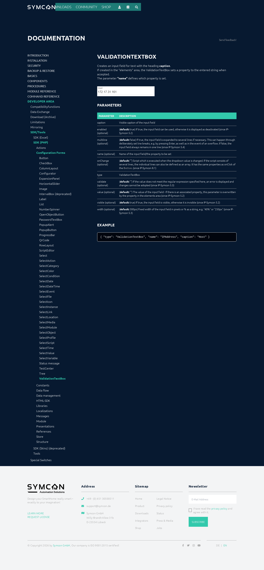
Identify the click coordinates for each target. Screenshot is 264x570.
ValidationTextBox (52, 378)
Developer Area (40, 101)
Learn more (35, 512)
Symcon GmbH (61, 545)
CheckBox (45, 162)
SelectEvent (47, 291)
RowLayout (46, 244)
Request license (38, 516)
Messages (42, 415)
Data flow (42, 389)
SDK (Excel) (40, 137)
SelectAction (47, 260)
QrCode (44, 239)
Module (41, 420)
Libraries (41, 405)
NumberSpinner (49, 208)
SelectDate (46, 280)
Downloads (168, 6)
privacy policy (219, 508)
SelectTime (46, 347)
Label (42, 198)
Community (187, 6)
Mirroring (36, 126)
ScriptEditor (46, 249)
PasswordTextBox (50, 219)
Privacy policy (165, 505)
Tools (36, 453)
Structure (42, 441)
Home (94, 6)
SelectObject (47, 332)
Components (37, 80)
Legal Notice (164, 498)
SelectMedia (47, 321)
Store (39, 436)
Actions (41, 147)
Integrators (147, 6)
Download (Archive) (43, 116)
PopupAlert (46, 224)
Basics (32, 75)
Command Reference (43, 96)
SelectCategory (49, 265)
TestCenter (46, 367)
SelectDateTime (49, 285)
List (41, 203)
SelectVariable (48, 357)
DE (218, 545)
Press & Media (165, 520)
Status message (49, 362)
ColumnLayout (48, 167)
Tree (42, 373)
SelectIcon (45, 301)
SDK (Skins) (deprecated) (49, 447)
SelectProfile (47, 337)
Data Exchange (40, 111)
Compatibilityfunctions (45, 106)
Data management (48, 395)
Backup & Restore (41, 70)
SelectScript (46, 342)
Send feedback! (227, 39)
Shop (203, 6)
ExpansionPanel (49, 178)
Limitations (37, 121)
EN (225, 545)
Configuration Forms (50, 152)
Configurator (47, 172)
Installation (37, 60)
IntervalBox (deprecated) (55, 193)
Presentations (45, 425)
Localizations (44, 410)
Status (160, 512)
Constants (42, 384)
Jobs (159, 527)
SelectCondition (49, 275)
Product (109, 6)
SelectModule (48, 326)
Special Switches (41, 459)
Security (34, 65)
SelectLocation (48, 316)
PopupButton (47, 229)
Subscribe (198, 521)
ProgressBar (47, 234)
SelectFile (45, 296)
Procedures (36, 85)
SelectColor (46, 270)
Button (43, 157)
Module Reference (41, 90)
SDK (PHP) (40, 142)
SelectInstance (48, 306)
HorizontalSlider (49, 183)
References (126, 6)
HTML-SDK (43, 400)
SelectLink (45, 311)
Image (43, 188)
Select (43, 255)
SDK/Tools (37, 131)
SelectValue (46, 352)
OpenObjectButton (51, 214)
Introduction (38, 54)
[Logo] (41, 6)
